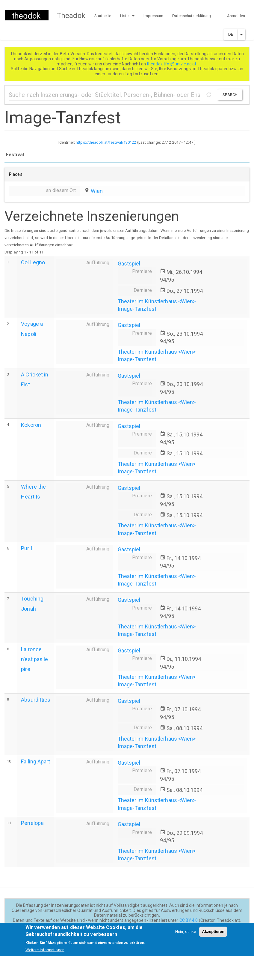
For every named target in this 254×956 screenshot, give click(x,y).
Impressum (153, 15)
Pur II (27, 548)
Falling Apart (35, 761)
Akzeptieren (213, 934)
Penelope (32, 823)
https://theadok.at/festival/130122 (106, 142)
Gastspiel (129, 263)
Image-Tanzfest (137, 309)
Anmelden (236, 15)
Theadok (71, 15)
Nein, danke (185, 934)
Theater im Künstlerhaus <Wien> (157, 301)
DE (230, 34)
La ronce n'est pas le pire (34, 659)
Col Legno (33, 262)
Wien (97, 191)
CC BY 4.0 (188, 920)
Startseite (102, 15)
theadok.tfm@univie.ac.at (172, 63)
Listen (127, 15)
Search (230, 94)
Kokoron (31, 425)
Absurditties (35, 700)
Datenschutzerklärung (191, 15)
